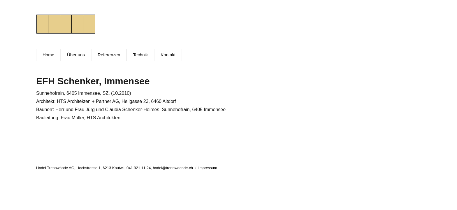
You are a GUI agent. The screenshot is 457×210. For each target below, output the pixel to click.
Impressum (207, 168)
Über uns (76, 54)
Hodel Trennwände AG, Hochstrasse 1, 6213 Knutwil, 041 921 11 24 (93, 168)
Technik (140, 54)
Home (48, 54)
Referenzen (109, 54)
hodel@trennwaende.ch (173, 168)
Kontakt (168, 54)
